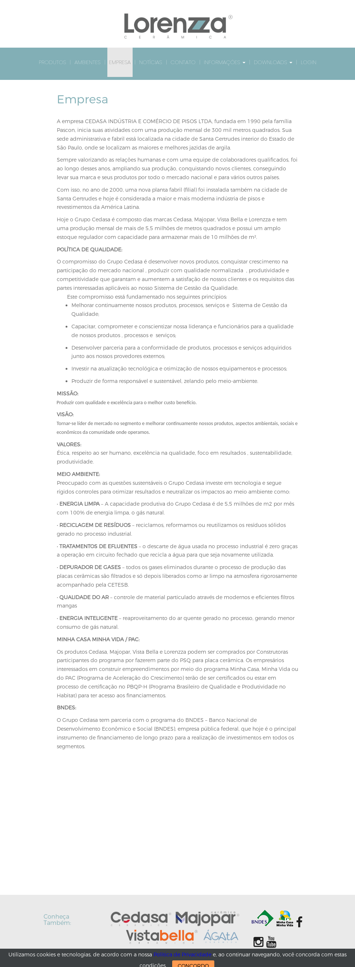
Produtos (52, 62)
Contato (183, 62)
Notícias (150, 62)
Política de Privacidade (182, 954)
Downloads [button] (273, 62)
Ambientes (87, 62)
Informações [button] (224, 62)
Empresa (120, 62)
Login (308, 62)
